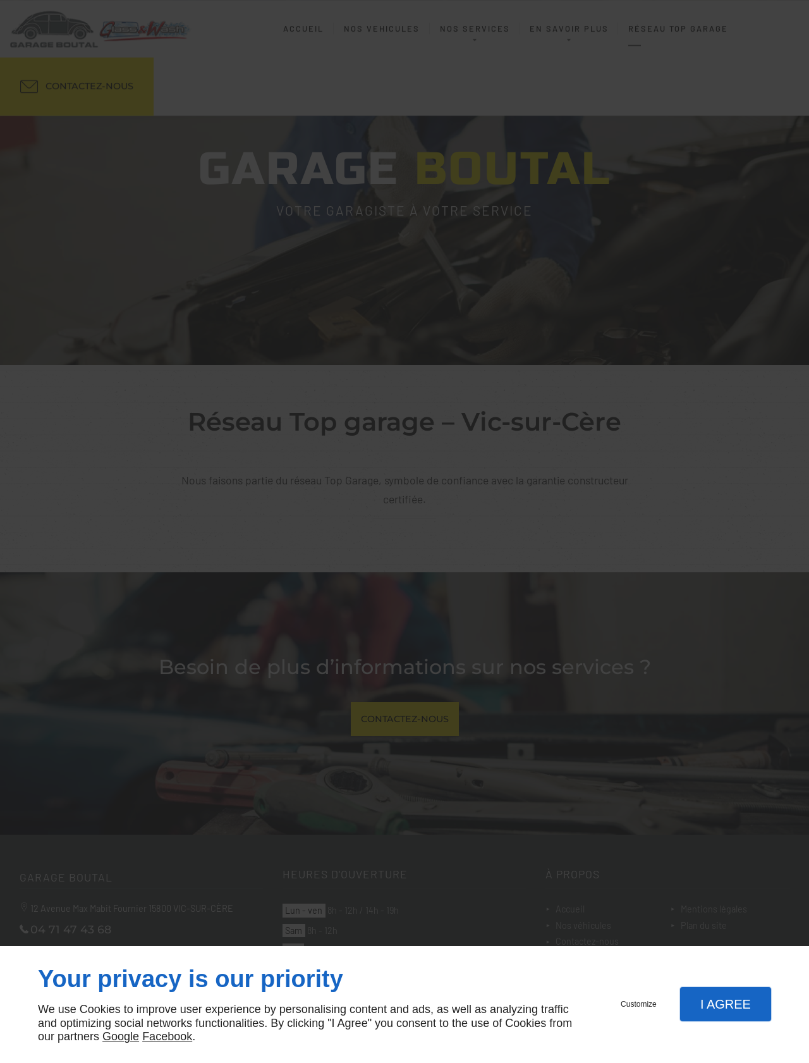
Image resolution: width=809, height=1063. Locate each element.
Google (120, 1036)
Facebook (167, 1036)
